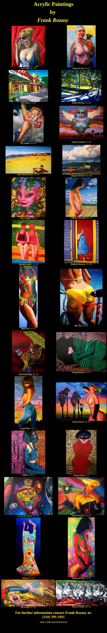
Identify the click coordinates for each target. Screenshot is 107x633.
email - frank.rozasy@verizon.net (53, 622)
